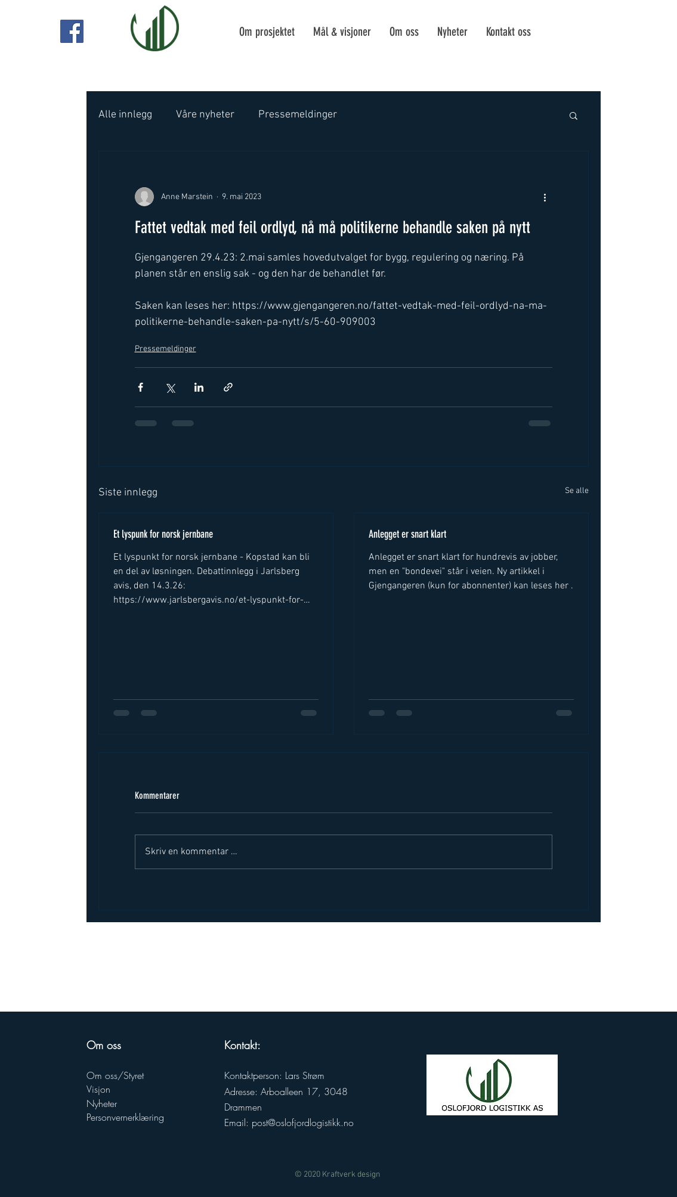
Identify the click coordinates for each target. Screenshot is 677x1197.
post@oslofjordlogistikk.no (303, 1122)
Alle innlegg (125, 114)
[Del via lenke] (228, 387)
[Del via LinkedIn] (199, 387)
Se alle (577, 491)
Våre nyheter (205, 114)
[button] (573, 115)
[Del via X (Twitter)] (169, 387)
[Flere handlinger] (545, 197)
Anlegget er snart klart (407, 534)
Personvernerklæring (125, 1117)
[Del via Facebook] (140, 387)
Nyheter (101, 1103)
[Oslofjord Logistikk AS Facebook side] (72, 31)
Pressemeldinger (297, 114)
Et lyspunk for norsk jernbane (163, 534)
